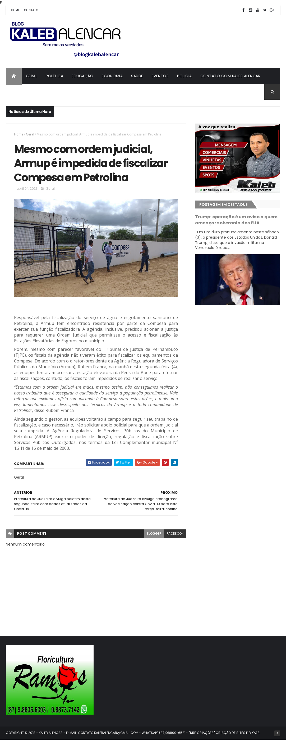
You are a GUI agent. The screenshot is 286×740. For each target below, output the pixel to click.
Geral (32, 76)
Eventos (160, 76)
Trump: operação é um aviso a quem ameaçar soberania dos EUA (236, 220)
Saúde (137, 76)
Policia (184, 76)
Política (54, 76)
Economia (112, 76)
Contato (31, 10)
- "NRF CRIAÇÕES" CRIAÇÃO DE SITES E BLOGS (222, 732)
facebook (175, 533)
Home (15, 10)
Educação (82, 76)
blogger (154, 533)
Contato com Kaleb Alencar (230, 76)
